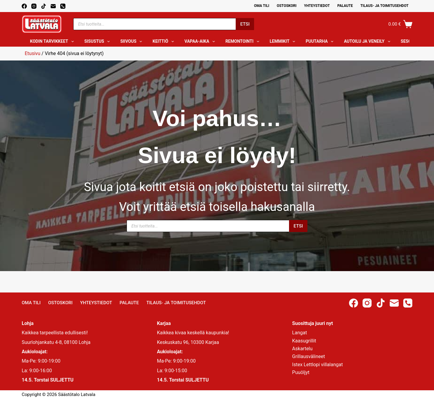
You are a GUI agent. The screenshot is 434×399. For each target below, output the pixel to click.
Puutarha (321, 41)
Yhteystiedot (317, 6)
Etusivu (32, 53)
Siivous (132, 41)
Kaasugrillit (304, 341)
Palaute (345, 6)
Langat (299, 333)
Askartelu (302, 348)
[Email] (53, 6)
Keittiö (164, 41)
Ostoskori (287, 6)
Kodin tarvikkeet (53, 41)
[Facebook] (24, 6)
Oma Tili (261, 6)
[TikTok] (43, 6)
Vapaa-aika (200, 41)
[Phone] (62, 6)
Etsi (245, 24)
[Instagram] (33, 6)
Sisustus (98, 41)
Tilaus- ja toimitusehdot (384, 6)
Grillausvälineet (308, 356)
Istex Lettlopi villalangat (317, 364)
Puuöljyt (300, 372)
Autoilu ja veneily (368, 41)
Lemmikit (283, 41)
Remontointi (243, 41)
